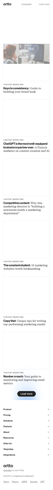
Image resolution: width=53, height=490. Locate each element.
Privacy (15, 481)
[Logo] (7, 4)
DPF (43, 481)
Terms (6, 481)
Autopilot (7, 470)
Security (34, 481)
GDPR (24, 481)
